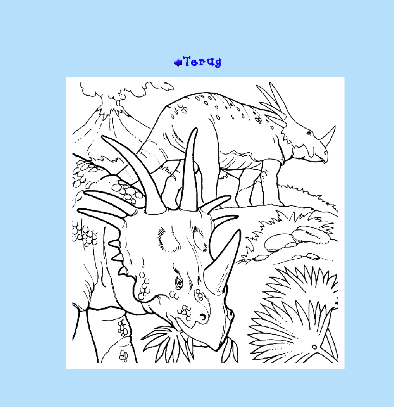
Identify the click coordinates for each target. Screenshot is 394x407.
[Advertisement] (197, 31)
